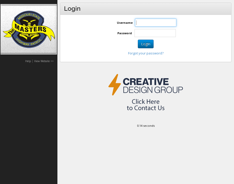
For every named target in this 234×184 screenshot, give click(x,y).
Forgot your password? (146, 53)
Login (145, 43)
